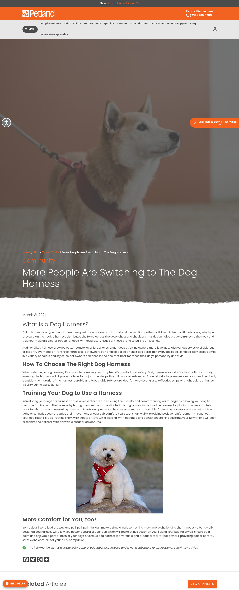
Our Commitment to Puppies (169, 23)
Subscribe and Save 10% (123, 3)
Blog (193, 23)
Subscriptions (139, 23)
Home (26, 252)
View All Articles (202, 584)
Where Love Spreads (53, 34)
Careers (122, 23)
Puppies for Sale (50, 23)
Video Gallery (72, 23)
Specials (109, 23)
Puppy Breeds (92, 23)
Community (38, 260)
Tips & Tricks (50, 252)
